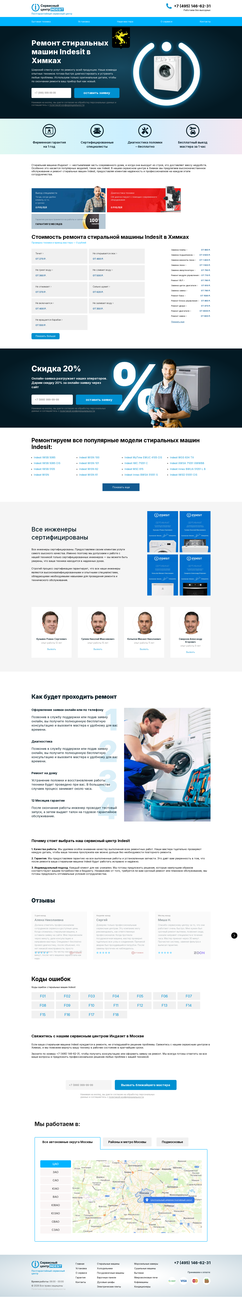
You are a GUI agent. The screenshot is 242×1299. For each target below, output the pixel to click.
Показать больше (45, 286)
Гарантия (81, 1247)
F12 (79, 984)
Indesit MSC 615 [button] (134, 436)
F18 (193, 984)
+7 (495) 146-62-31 (192, 6)
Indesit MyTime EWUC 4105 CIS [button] (143, 424)
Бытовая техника (41, 21)
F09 (193, 975)
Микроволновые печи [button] (146, 1247)
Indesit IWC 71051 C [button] (136, 430)
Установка (84, 21)
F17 (174, 984)
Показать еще (177, 305)
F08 (174, 975)
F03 (78, 975)
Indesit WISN (41, 441)
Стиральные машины (108, 1234)
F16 (155, 984)
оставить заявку (96, 93)
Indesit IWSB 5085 (44, 424)
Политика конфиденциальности (48, 1259)
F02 (59, 975)
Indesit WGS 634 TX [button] (182, 424)
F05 (116, 975)
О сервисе (166, 21)
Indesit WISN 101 (89, 430)
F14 (117, 984)
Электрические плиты (109, 1256)
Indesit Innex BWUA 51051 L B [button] (188, 436)
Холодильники (105, 1238)
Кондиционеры (142, 1256)
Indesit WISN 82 (88, 436)
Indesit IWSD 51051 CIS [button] (183, 441)
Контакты (205, 21)
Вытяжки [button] (139, 1243)
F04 (97, 975)
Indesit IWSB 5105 (44, 436)
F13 (98, 984)
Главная (80, 1234)
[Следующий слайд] (234, 909)
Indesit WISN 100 (89, 424)
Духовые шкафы (106, 1252)
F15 (136, 984)
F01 (40, 975)
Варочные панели (106, 1247)
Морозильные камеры (146, 1234)
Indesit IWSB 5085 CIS (47, 430)
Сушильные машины (145, 1238)
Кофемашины (141, 1252)
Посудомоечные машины (110, 1243)
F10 (40, 984)
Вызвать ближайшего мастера (145, 1055)
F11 (59, 984)
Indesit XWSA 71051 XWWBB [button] (187, 430)
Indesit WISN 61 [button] (88, 441)
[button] (99, 239)
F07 (155, 975)
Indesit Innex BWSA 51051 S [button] (141, 441)
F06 (136, 975)
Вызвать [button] (51, 616)
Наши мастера (125, 21)
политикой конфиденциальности (66, 105)
